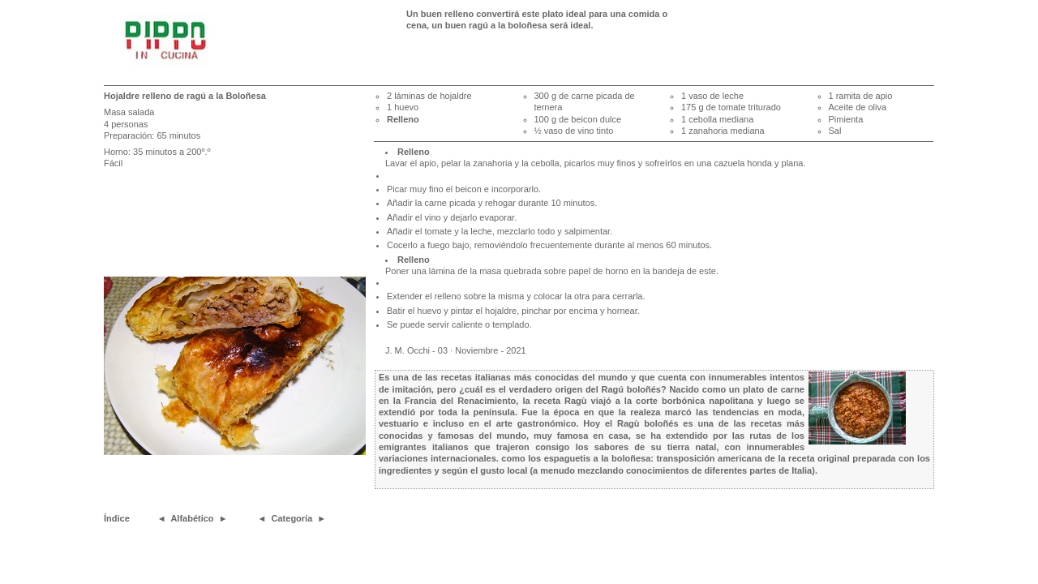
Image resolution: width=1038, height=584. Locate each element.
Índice (117, 518)
